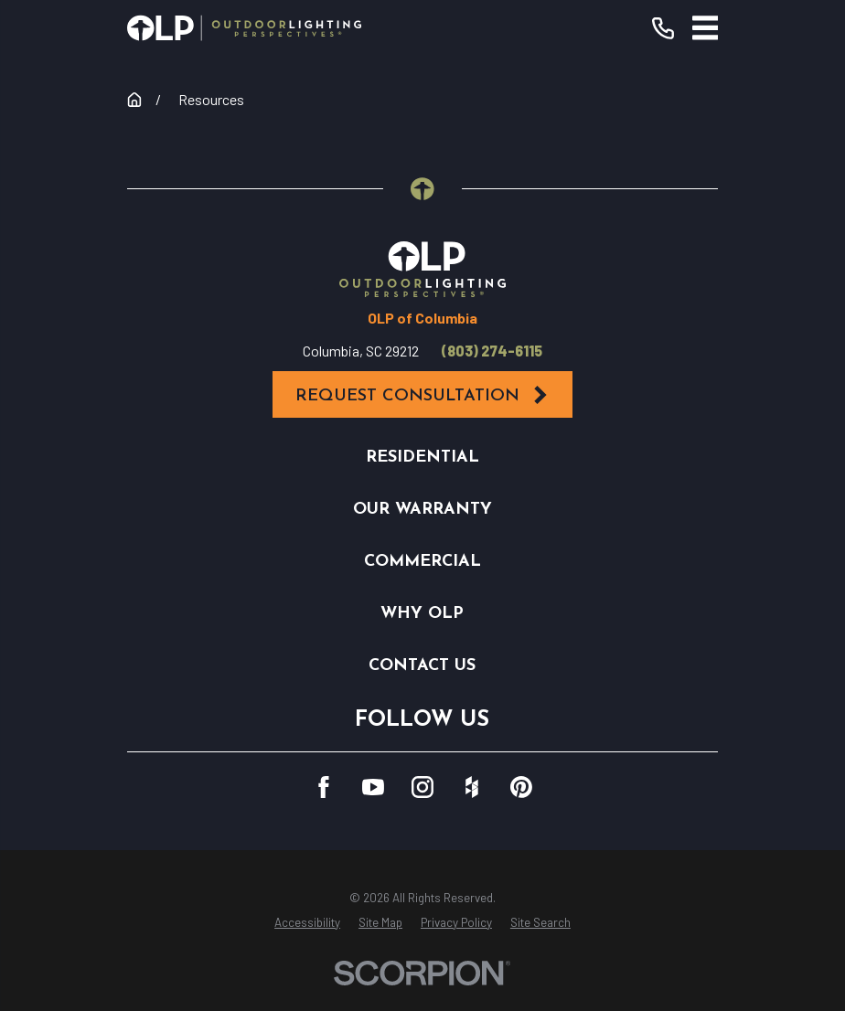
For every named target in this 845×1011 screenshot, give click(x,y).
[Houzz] (472, 787)
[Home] (244, 28)
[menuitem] (307, 923)
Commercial (422, 561)
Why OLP (422, 614)
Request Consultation (422, 395)
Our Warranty (422, 509)
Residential (422, 457)
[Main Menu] (705, 28)
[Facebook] (324, 787)
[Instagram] (422, 787)
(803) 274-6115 (492, 351)
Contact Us (422, 666)
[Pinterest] (521, 787)
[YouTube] (373, 787)
